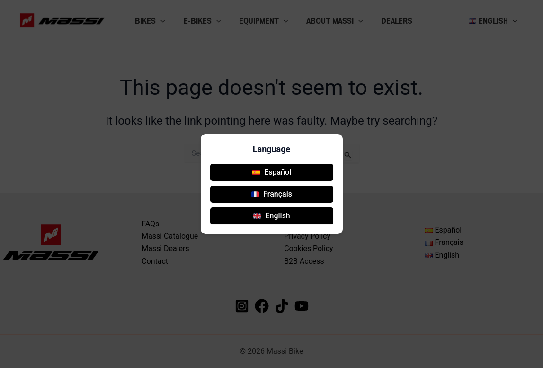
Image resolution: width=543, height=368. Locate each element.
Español (271, 172)
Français (271, 193)
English (271, 215)
